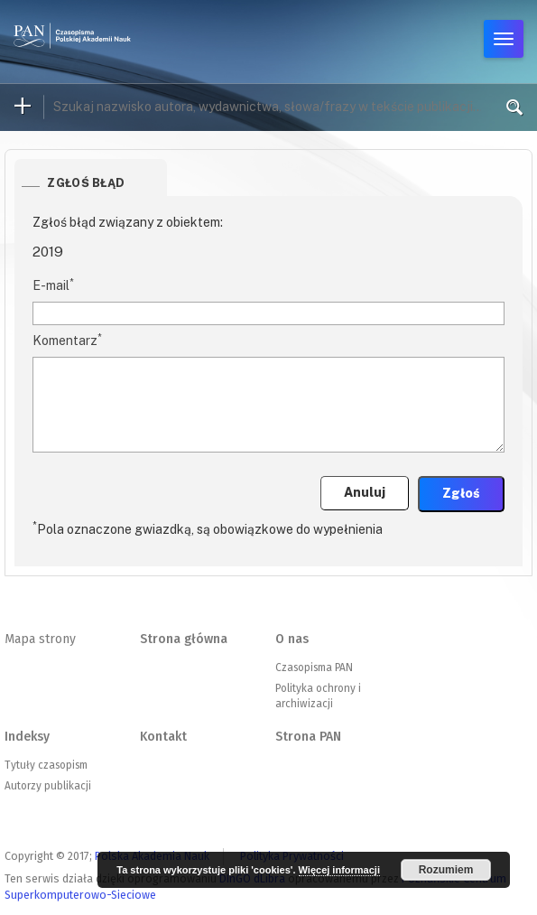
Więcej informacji (339, 869)
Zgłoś (461, 493)
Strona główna (183, 639)
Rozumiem (446, 870)
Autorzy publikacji (48, 786)
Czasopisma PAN (314, 667)
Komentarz (67, 339)
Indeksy (27, 736)
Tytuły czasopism (46, 765)
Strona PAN (308, 736)
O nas (292, 639)
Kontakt (163, 736)
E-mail (53, 284)
